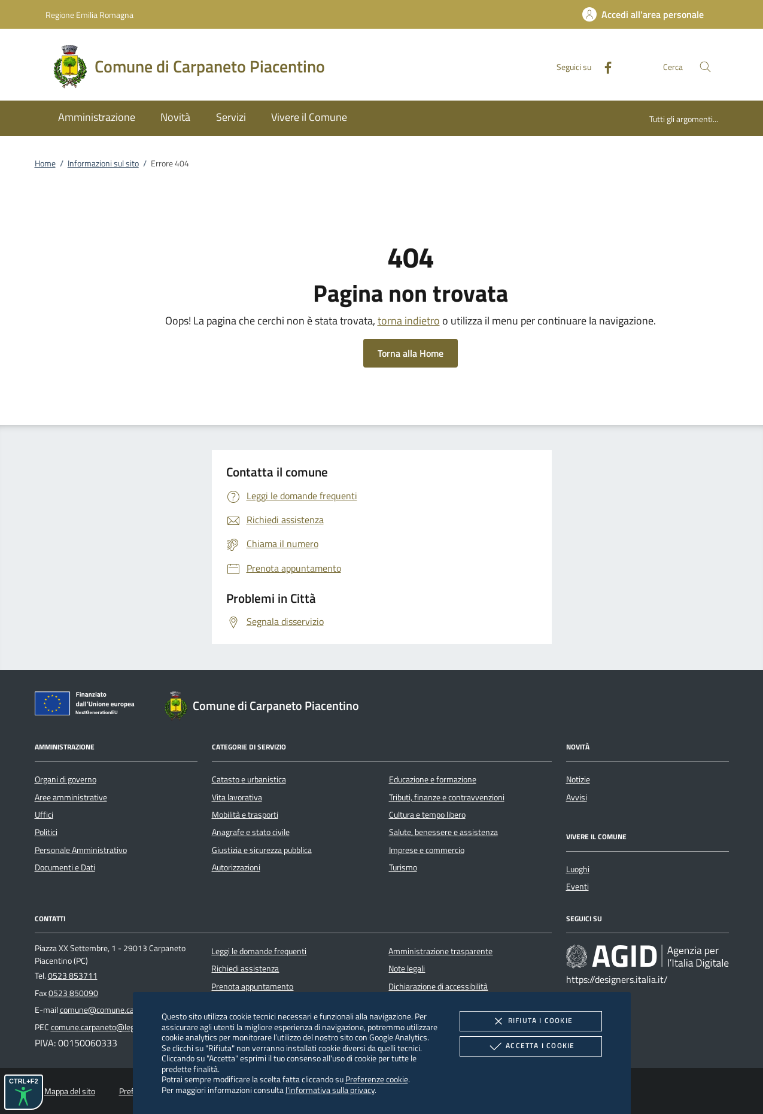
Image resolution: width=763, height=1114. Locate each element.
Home (45, 163)
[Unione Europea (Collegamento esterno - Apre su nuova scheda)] (88, 706)
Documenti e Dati (65, 867)
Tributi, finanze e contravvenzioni (446, 797)
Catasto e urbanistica (249, 779)
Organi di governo (65, 779)
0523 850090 (73, 993)
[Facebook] (603, 66)
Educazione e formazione (432, 779)
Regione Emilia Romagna (89, 14)
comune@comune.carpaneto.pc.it (119, 1009)
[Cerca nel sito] (705, 67)
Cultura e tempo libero (427, 814)
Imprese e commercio (426, 850)
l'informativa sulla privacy (330, 1089)
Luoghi (577, 869)
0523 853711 (73, 975)
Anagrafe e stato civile (251, 832)
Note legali (406, 968)
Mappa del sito (69, 1091)
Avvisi (576, 797)
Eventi (577, 886)
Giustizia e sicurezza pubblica (262, 850)
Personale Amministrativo (81, 850)
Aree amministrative (71, 797)
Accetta (530, 1046)
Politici (46, 832)
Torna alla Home (410, 353)
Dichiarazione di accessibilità (438, 986)
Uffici (44, 814)
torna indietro (409, 320)
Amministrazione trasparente (440, 951)
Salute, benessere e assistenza (443, 832)
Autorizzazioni (236, 867)
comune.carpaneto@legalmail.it (106, 1027)
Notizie (578, 779)
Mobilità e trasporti (245, 814)
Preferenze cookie (376, 1079)
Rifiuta (531, 1021)
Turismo (403, 867)
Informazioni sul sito (103, 163)
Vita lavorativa (237, 797)
